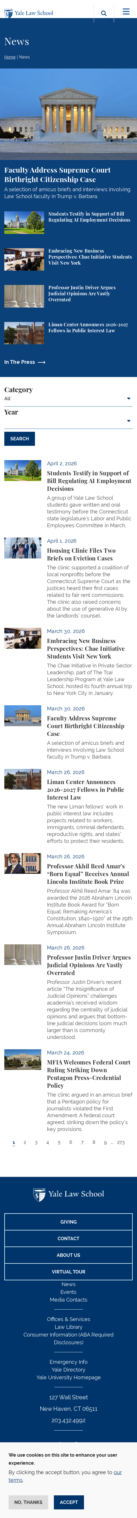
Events (68, 1292)
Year (11, 412)
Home (9, 57)
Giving (68, 1222)
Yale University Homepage (68, 1377)
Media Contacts (68, 1300)
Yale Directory (68, 1370)
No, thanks (28, 1502)
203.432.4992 (68, 1420)
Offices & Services (68, 1319)
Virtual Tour (68, 1272)
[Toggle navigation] (126, 12)
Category (18, 390)
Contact (68, 1238)
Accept (69, 1502)
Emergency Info (69, 1362)
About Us (68, 1255)
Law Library (69, 1327)
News (24, 57)
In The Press (19, 362)
